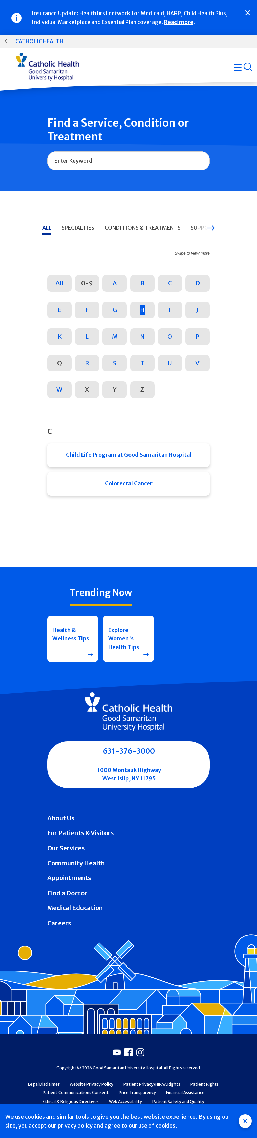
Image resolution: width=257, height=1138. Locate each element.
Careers (59, 923)
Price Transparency (137, 1092)
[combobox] (128, 161)
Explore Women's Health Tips (123, 639)
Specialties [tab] (78, 227)
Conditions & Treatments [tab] (142, 227)
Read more (178, 22)
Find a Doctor (67, 893)
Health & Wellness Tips (70, 634)
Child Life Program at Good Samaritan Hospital (128, 454)
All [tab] (46, 227)
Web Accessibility (125, 1101)
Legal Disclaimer (44, 1084)
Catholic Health (39, 41)
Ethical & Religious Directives (71, 1101)
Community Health (76, 863)
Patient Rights (204, 1084)
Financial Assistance (185, 1092)
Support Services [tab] (216, 227)
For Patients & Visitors (80, 833)
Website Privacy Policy (91, 1084)
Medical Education (75, 908)
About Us (60, 818)
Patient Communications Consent (76, 1092)
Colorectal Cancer (129, 483)
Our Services (66, 848)
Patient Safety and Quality (178, 1101)
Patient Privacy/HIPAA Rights (151, 1084)
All (59, 283)
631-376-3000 (129, 751)
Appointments (69, 878)
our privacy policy (70, 1125)
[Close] (247, 13)
